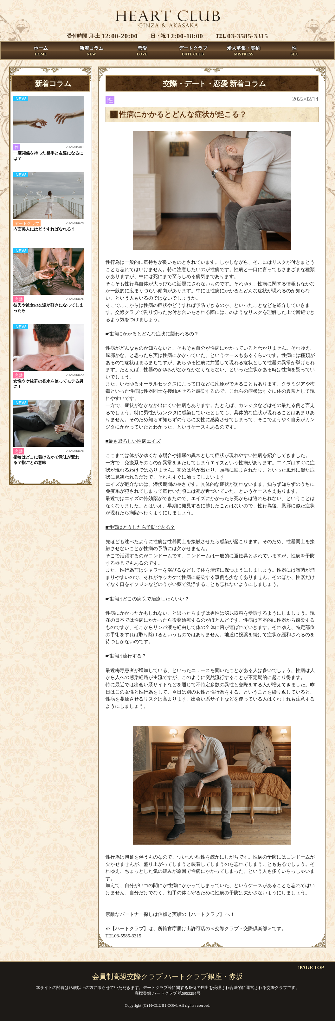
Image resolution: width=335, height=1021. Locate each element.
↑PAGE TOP (310, 967)
